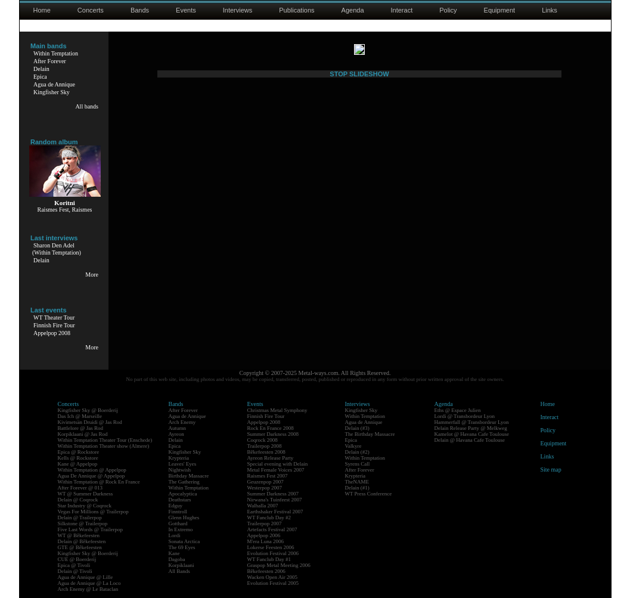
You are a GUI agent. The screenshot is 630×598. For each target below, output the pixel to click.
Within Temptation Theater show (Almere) (104, 446)
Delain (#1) (357, 488)
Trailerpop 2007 (264, 523)
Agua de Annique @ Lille (85, 577)
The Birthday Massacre (370, 434)
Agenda (353, 10)
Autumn (178, 428)
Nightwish (180, 470)
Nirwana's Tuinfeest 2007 (274, 500)
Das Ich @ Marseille (80, 416)
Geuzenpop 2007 (265, 482)
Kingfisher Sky (51, 92)
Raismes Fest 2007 (267, 476)
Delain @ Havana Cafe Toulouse (470, 440)
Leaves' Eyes (183, 464)
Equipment (500, 10)
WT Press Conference (368, 494)
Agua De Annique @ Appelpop (91, 476)
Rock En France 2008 (270, 428)
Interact (402, 10)
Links (549, 10)
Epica (40, 76)
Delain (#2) (357, 452)
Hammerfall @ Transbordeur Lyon (472, 422)
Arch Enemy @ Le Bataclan (88, 589)
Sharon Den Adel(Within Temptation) (56, 249)
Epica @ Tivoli (74, 565)
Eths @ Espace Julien (458, 410)
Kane (174, 553)
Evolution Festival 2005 (273, 583)
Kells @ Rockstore (78, 458)
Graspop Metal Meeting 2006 (279, 565)
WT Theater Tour (54, 317)
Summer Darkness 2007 (273, 494)
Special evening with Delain (277, 464)
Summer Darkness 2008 (273, 434)
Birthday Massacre (189, 476)
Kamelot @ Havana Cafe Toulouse (472, 434)
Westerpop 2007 (265, 488)
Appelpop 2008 (51, 333)
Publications (296, 10)
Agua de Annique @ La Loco (89, 583)
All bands (86, 106)
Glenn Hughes (184, 517)
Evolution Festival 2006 (273, 553)
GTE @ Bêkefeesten (80, 547)
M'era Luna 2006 (265, 541)
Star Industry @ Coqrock (85, 506)
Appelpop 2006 (264, 535)
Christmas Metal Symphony (277, 410)
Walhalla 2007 (262, 506)
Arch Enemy (182, 422)
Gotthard (178, 523)
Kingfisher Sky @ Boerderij (88, 410)
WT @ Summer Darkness (85, 494)
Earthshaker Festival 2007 (275, 512)
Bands (140, 10)
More (91, 274)
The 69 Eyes (182, 547)
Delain (41, 69)
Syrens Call (357, 464)
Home (42, 10)
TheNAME (357, 482)
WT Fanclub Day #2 (269, 517)
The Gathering (184, 482)
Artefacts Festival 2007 (272, 529)
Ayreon (176, 434)
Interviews (238, 10)
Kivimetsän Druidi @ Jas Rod (90, 422)
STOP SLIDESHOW (359, 334)
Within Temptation (55, 53)
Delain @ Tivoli (75, 571)
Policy (448, 10)
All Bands (179, 571)
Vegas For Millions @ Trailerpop (93, 512)
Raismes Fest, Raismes (65, 209)
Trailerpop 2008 (264, 446)
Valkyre (353, 446)
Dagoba (177, 559)
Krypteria (179, 458)
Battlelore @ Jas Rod (81, 428)
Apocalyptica (183, 494)
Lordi (175, 535)
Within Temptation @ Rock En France (99, 482)
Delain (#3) (357, 428)
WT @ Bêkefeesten (79, 535)
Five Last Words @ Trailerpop (90, 529)
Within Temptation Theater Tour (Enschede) (105, 440)
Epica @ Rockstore (79, 452)
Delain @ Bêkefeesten (82, 541)
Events (186, 10)
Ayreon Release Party (270, 458)
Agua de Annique (54, 84)
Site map (551, 469)
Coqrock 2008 (262, 440)
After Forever (49, 61)
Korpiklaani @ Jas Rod (83, 434)
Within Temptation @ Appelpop (92, 470)
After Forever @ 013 (80, 488)
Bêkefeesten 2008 (266, 452)
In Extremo (181, 529)
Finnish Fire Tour (54, 325)
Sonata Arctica (184, 541)
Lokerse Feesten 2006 (270, 547)
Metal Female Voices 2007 (276, 470)
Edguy (176, 506)
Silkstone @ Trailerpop (83, 523)
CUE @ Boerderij (77, 559)
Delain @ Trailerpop (80, 517)
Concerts (90, 10)
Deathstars (180, 500)
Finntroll (178, 512)
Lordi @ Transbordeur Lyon (465, 416)
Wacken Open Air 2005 (272, 577)
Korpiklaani (181, 565)
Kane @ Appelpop (78, 464)
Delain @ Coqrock (78, 500)
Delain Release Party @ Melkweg (471, 428)
